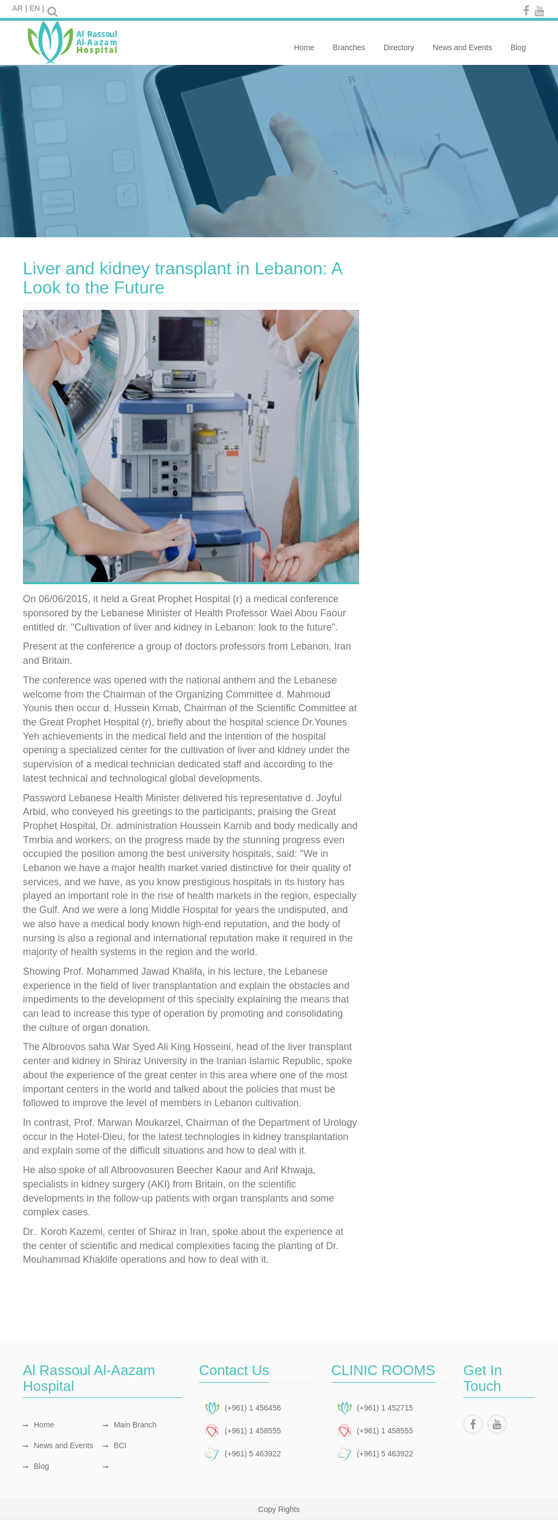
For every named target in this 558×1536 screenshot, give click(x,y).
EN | (36, 8)
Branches (349, 41)
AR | (19, 8)
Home (304, 41)
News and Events (462, 41)
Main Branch (130, 1424)
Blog (518, 41)
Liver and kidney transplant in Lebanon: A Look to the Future (182, 278)
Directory (399, 41)
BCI (114, 1445)
